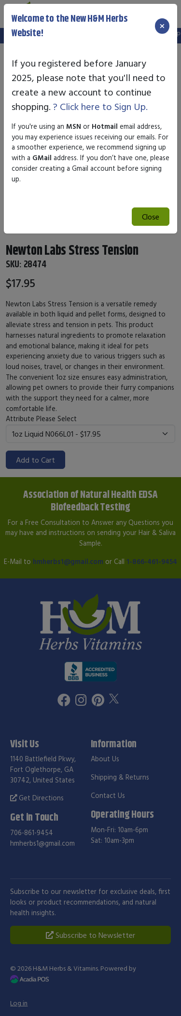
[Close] (162, 26)
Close (150, 216)
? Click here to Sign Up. (100, 106)
